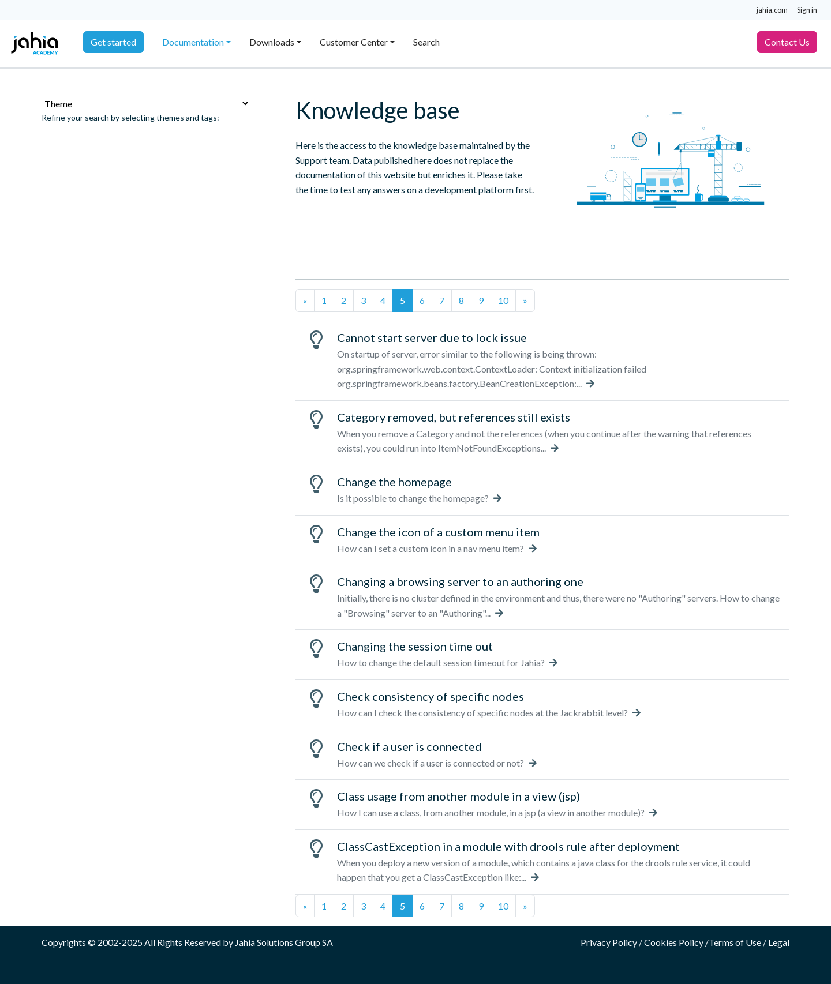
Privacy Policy (609, 942)
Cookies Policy (673, 942)
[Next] (525, 300)
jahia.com (772, 9)
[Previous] (305, 300)
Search (426, 41)
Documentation (193, 41)
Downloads (271, 41)
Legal (778, 942)
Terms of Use (735, 942)
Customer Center (354, 41)
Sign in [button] (807, 9)
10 (503, 300)
